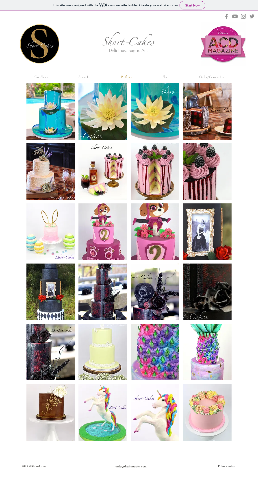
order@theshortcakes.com (131, 466)
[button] (50, 111)
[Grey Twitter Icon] (252, 16)
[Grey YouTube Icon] (235, 16)
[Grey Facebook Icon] (226, 16)
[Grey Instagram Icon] (243, 16)
